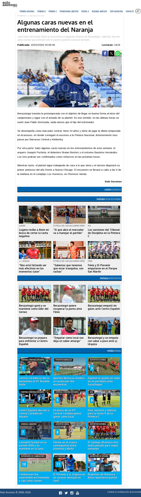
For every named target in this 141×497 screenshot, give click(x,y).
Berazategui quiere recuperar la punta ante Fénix (67, 309)
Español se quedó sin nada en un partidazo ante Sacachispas (104, 381)
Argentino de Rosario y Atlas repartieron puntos (102, 476)
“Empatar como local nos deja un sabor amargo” (68, 339)
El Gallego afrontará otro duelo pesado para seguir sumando (103, 445)
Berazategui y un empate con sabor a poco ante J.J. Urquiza (103, 341)
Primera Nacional (27, 11)
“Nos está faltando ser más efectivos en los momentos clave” (32, 268)
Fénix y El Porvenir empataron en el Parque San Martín (102, 268)
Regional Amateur (99, 11)
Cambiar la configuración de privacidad (124, 492)
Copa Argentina (116, 11)
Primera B (41, 11)
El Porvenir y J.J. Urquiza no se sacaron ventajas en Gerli (69, 477)
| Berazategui (36, 16)
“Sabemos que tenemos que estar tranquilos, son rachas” (68, 268)
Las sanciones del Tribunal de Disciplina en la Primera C (104, 233)
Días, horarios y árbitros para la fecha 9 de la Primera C (102, 413)
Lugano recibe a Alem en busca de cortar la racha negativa (34, 233)
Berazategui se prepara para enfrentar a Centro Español (33, 341)
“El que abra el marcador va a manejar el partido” (68, 231)
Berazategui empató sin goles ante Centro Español (104, 307)
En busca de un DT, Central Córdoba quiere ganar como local (67, 413)
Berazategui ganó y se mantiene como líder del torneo (34, 309)
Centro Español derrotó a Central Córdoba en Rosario (34, 413)
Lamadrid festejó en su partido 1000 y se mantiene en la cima (33, 445)
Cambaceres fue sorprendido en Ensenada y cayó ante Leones (34, 477)
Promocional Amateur (69, 11)
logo (9, 4)
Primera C (53, 11)
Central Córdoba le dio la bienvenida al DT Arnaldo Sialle (34, 381)
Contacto (130, 11)
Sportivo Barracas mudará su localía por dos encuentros (69, 381)
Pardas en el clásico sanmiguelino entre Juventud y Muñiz (65, 445)
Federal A (85, 11)
